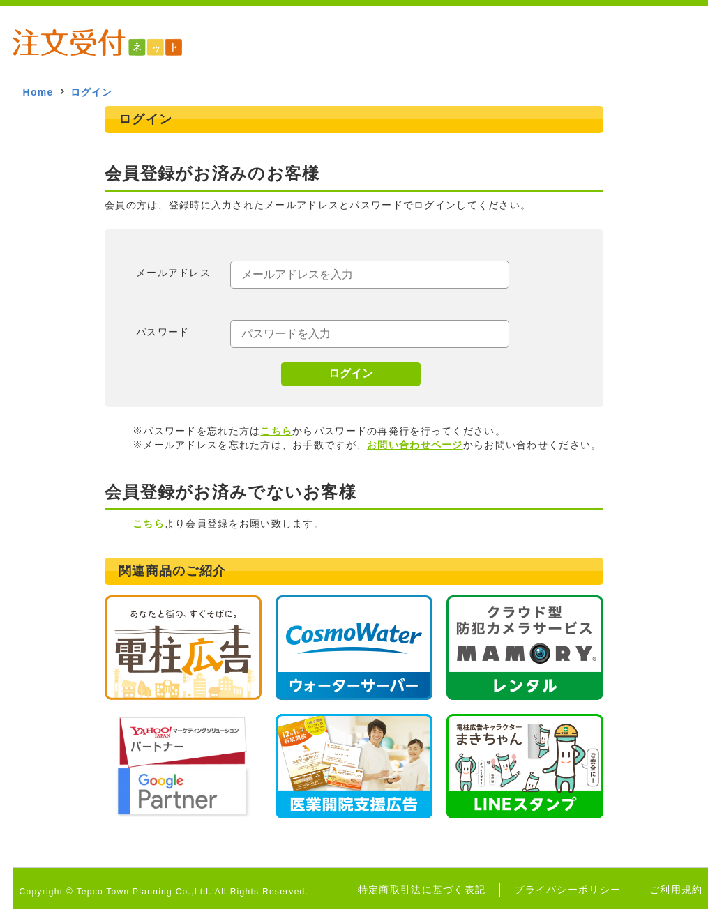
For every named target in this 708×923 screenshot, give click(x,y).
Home (38, 92)
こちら (276, 430)
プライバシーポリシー (567, 889)
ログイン (351, 373)
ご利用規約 (675, 889)
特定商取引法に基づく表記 (421, 889)
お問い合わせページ (415, 444)
